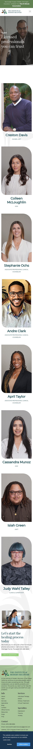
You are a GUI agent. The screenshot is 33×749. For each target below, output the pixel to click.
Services (3, 701)
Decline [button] (9, 744)
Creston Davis (16, 135)
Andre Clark (16, 331)
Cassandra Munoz (16, 462)
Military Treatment (23, 701)
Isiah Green (16, 525)
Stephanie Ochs (16, 265)
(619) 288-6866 (10, 724)
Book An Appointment (10, 654)
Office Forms (5, 710)
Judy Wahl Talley (16, 588)
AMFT (16, 529)
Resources (4, 712)
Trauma (20, 713)
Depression (21, 711)
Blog (2, 705)
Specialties (4, 703)
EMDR (20, 698)
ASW (16, 206)
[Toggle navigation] (30, 11)
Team (3, 698)
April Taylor (16, 396)
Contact (3, 707)
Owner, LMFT (16, 139)
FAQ (2, 716)
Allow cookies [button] (23, 744)
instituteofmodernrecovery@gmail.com (17, 727)
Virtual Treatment (23, 703)
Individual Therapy (23, 696)
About (3, 696)
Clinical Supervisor (16, 592)
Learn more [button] (6, 739)
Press (3, 714)
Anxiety (20, 715)
